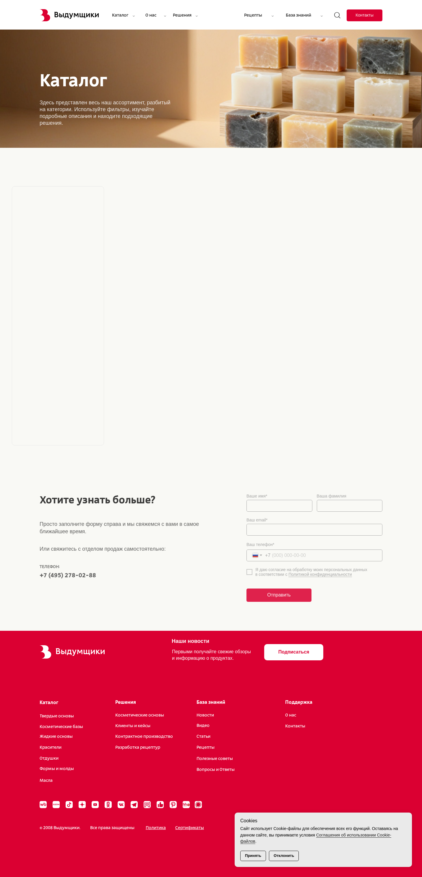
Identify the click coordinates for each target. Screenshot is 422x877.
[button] (293, 652)
